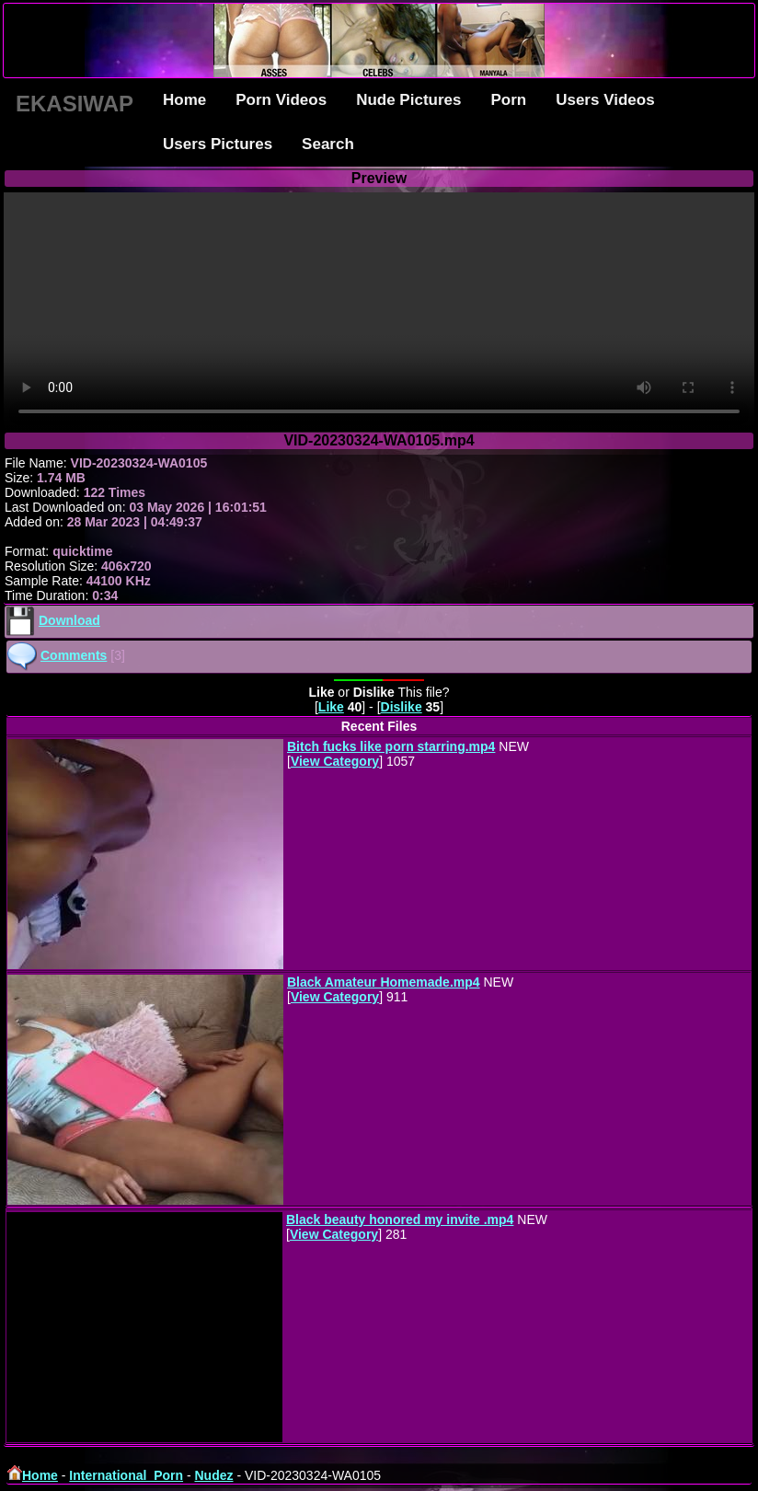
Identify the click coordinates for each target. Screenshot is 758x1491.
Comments (73, 655)
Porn (508, 100)
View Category (335, 761)
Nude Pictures (408, 100)
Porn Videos (281, 100)
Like (331, 706)
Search (328, 144)
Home (184, 100)
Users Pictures (217, 144)
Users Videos (605, 100)
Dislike (401, 706)
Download (69, 620)
